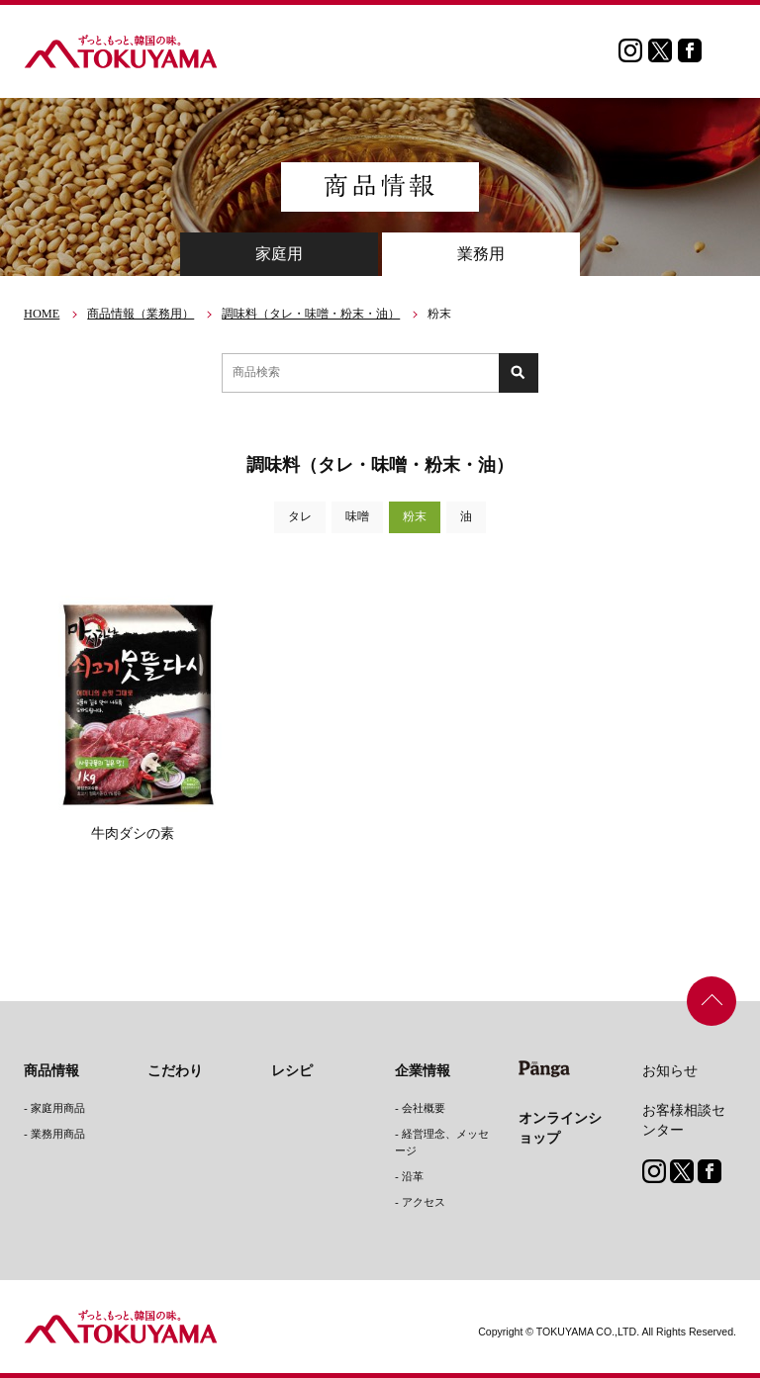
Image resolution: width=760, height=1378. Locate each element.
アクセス (423, 1202)
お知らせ (670, 1070)
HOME (41, 314)
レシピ (292, 1070)
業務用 (481, 253)
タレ (300, 516)
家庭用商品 (58, 1108)
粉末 (415, 516)
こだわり (175, 1070)
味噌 (357, 516)
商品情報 (51, 1070)
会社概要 (423, 1108)
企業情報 (422, 1070)
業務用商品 (58, 1134)
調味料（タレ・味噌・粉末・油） (311, 314)
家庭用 (279, 253)
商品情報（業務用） (140, 314)
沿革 (413, 1176)
